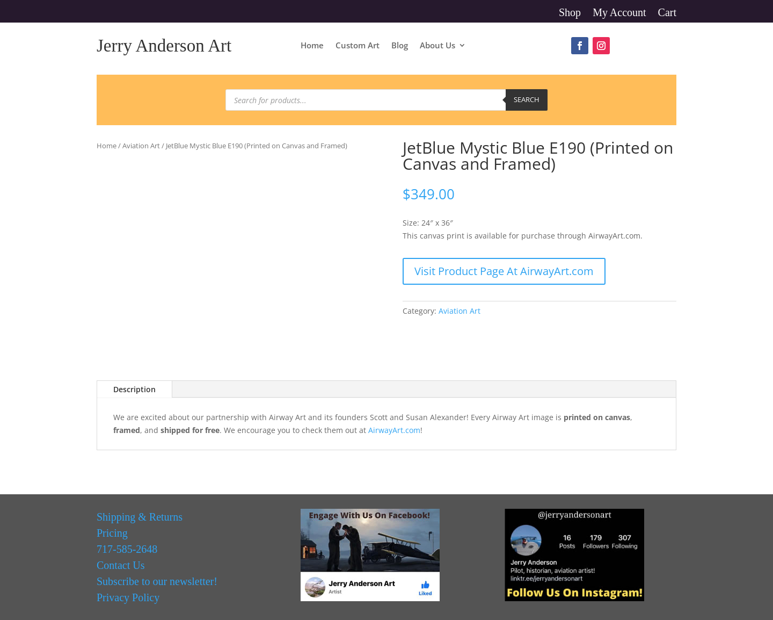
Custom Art (358, 46)
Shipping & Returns (140, 517)
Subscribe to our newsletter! (157, 581)
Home (312, 46)
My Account (619, 13)
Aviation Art (141, 145)
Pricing (112, 533)
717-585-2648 (127, 549)
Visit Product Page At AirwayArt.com (504, 271)
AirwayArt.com (394, 430)
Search (526, 99)
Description (134, 389)
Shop (570, 13)
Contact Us (120, 565)
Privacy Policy (128, 597)
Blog (399, 46)
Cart (667, 13)
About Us (437, 46)
